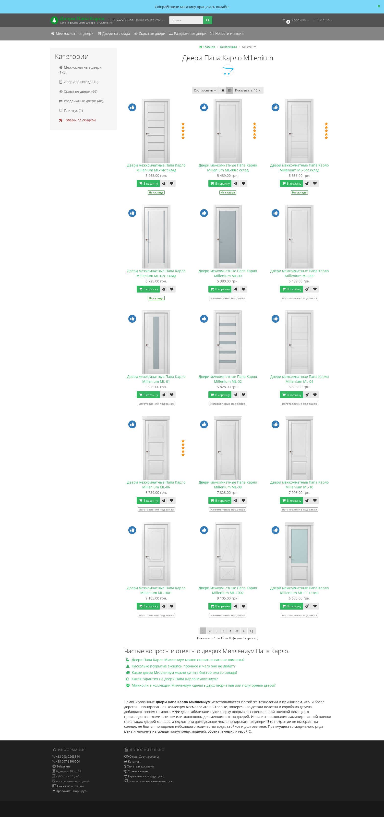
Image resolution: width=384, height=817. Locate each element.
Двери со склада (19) (78, 81)
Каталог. (133, 761)
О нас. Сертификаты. (144, 756)
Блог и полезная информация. (150, 781)
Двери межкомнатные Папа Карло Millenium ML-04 (299, 379)
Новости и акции (227, 33)
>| (251, 631)
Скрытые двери (149, 33)
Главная (207, 47)
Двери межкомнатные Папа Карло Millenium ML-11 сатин (299, 590)
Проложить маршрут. (71, 791)
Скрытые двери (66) (78, 91)
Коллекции (228, 47)
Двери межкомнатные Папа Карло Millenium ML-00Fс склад (228, 167)
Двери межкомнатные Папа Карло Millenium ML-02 (228, 379)
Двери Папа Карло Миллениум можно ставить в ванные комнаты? (185, 659)
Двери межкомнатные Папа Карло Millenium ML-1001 (156, 590)
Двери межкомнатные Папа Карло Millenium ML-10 (299, 484)
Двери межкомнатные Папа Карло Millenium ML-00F (299, 273)
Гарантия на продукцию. (145, 776)
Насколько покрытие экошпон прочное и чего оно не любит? (180, 666)
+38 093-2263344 (67, 756)
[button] (295, 20)
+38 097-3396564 (67, 761)
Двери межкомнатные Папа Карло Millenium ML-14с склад (156, 167)
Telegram (63, 766)
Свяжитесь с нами (70, 786)
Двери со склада (113, 33)
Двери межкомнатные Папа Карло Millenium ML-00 (228, 273)
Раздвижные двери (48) (81, 101)
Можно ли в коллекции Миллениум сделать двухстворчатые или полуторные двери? (201, 685)
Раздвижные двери (187, 33)
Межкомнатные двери (72, 33)
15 (248, 90)
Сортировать (205, 90)
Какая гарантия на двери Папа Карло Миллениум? (172, 679)
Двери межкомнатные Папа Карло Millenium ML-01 (156, 379)
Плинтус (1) (71, 110)
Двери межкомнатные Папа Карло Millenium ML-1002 (228, 590)
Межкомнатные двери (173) (80, 70)
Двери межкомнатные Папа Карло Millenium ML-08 (228, 484)
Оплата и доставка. (140, 766)
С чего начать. (138, 771)
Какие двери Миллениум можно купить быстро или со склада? (181, 672)
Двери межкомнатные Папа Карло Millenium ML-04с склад (299, 167)
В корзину (148, 183)
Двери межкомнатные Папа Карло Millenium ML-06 (156, 484)
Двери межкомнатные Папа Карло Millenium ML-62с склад (156, 273)
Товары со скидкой (77, 120)
